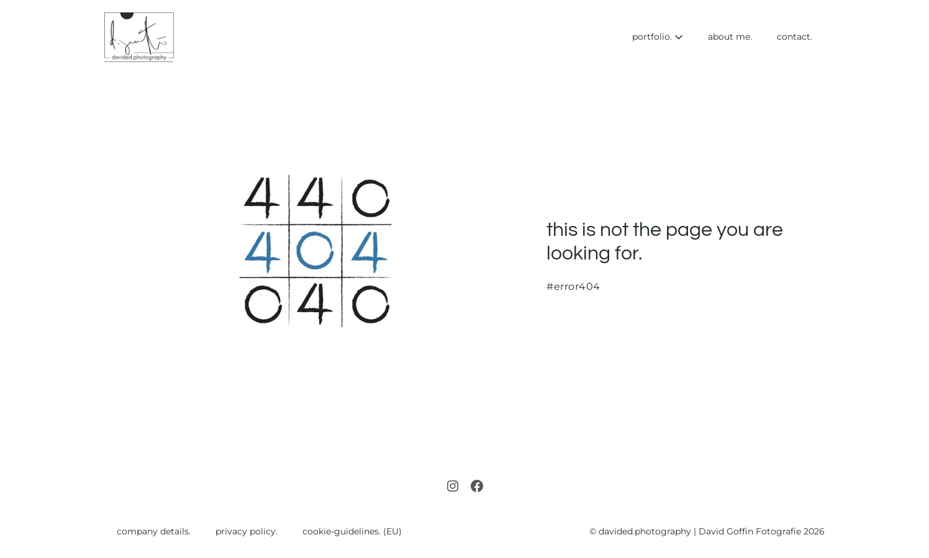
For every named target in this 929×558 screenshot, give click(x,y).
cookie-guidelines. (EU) (352, 531)
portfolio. (657, 36)
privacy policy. (246, 531)
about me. (730, 36)
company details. (154, 531)
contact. (794, 36)
